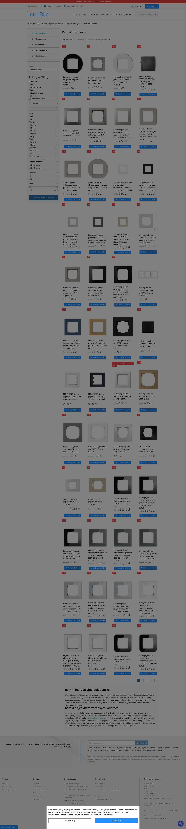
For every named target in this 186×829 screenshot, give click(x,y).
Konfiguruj (70, 820)
